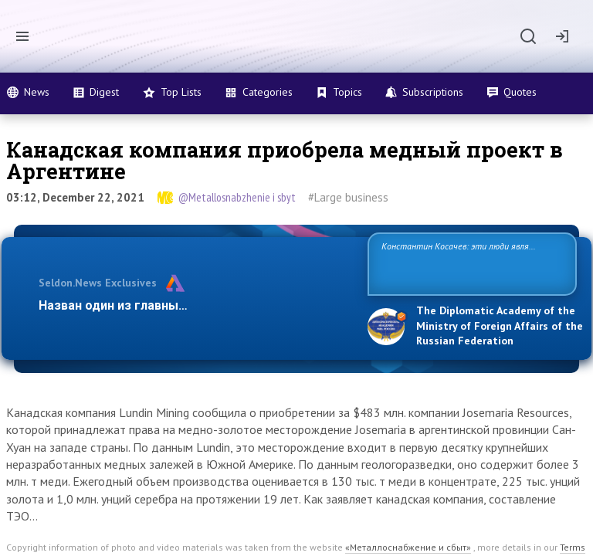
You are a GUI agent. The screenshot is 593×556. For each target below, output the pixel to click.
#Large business (348, 197)
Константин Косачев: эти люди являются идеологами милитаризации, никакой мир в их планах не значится (466, 263)
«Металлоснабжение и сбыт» (408, 547)
